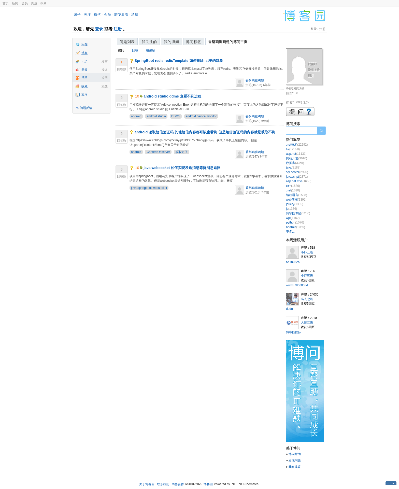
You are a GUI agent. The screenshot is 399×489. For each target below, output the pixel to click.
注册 (117, 29)
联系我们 (163, 484)
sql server (297, 172)
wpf (293, 218)
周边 (34, 3)
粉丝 (97, 14)
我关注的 (149, 42)
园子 (77, 14)
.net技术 (297, 144)
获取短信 (181, 152)
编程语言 (296, 195)
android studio (156, 116)
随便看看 (121, 14)
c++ (293, 186)
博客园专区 (298, 213)
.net (293, 190)
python (295, 222)
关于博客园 (146, 484)
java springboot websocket (149, 188)
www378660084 (297, 285)
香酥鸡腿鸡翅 (255, 80)
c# (293, 149)
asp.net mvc (298, 181)
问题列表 (127, 42)
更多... (290, 231)
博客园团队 (293, 332)
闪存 (84, 44)
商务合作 (178, 484)
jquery (294, 204)
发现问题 (295, 460)
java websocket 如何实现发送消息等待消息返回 (182, 168)
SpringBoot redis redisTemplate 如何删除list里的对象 (179, 61)
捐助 (43, 3)
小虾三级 (307, 252)
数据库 (295, 163)
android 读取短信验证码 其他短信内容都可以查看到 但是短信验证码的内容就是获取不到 (205, 132)
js (291, 209)
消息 (134, 14)
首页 (6, 3)
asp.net (296, 154)
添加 (105, 86)
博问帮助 (295, 454)
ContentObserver (158, 152)
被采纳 (150, 50)
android (136, 116)
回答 (135, 50)
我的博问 (171, 42)
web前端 (296, 199)
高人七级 (307, 299)
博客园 (208, 484)
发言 (105, 61)
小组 (84, 61)
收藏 (84, 86)
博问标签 (193, 42)
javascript (297, 176)
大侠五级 (307, 322)
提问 (105, 77)
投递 (105, 70)
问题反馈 (86, 108)
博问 (84, 77)
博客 (84, 53)
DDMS (175, 116)
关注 (87, 14)
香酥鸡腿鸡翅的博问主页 (227, 42)
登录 (99, 29)
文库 (84, 94)
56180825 (293, 262)
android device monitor (201, 116)
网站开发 (296, 158)
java (293, 167)
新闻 (15, 3)
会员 (25, 3)
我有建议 (295, 467)
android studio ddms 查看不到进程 (172, 96)
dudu (289, 309)
